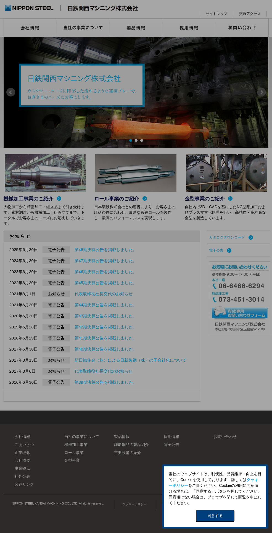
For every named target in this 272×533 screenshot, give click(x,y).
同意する (215, 515)
